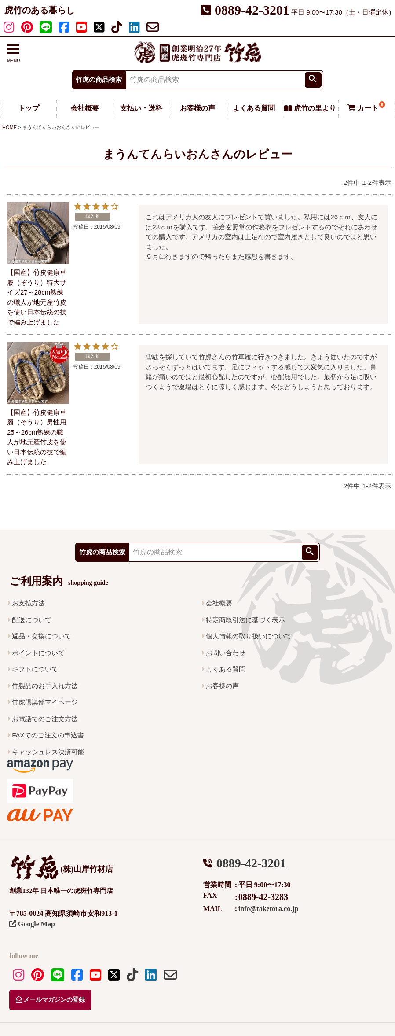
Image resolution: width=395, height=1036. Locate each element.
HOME (9, 127)
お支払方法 (28, 603)
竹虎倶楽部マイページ (45, 702)
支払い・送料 (141, 108)
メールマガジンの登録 (50, 999)
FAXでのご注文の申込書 (48, 735)
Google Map (32, 924)
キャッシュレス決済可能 (48, 752)
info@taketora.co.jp (268, 908)
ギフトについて (35, 669)
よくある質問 (254, 108)
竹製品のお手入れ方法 (45, 685)
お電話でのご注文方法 (45, 719)
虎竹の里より (310, 108)
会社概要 (85, 108)
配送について (31, 619)
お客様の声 (197, 108)
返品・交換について (41, 636)
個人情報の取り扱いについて (249, 636)
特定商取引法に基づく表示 (245, 619)
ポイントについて (38, 652)
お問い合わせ (225, 652)
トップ (28, 108)
